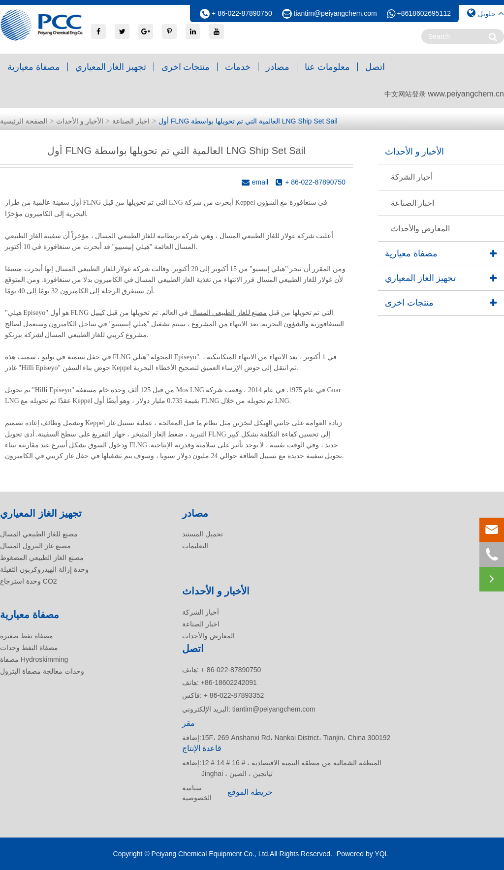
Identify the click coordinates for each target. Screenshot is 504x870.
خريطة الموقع (250, 792)
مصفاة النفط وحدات (29, 648)
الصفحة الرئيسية (23, 121)
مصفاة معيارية (33, 66)
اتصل (375, 66)
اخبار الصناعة (131, 121)
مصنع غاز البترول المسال (35, 546)
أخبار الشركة (412, 177)
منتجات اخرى (185, 66)
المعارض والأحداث (420, 228)
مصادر (277, 66)
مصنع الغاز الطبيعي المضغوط (42, 557)
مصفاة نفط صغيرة (26, 636)
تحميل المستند (202, 534)
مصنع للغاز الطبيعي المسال (228, 312)
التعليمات (195, 546)
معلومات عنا (327, 66)
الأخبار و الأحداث (79, 121)
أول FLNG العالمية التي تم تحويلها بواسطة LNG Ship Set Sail (247, 121)
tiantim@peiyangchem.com (335, 13)
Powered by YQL (363, 854)
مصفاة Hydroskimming (34, 659)
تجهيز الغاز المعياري (110, 66)
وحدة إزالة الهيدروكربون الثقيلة (44, 569)
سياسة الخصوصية (197, 793)
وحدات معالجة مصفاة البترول (42, 671)
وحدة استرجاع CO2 (28, 581)
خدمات (238, 66)
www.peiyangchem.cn (466, 94)
